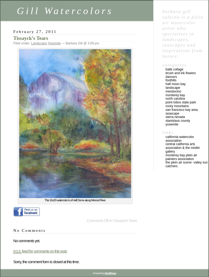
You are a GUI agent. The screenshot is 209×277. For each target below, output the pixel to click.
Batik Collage (174, 69)
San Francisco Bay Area (182, 110)
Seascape (172, 113)
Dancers (171, 77)
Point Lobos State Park (181, 102)
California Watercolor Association (180, 138)
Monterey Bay (175, 95)
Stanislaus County (178, 121)
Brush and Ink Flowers (181, 73)
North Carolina (175, 98)
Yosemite (54, 43)
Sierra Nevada (175, 117)
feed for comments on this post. (40, 251)
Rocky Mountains (177, 106)
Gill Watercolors (65, 10)
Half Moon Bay (176, 84)
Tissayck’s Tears (30, 38)
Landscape (39, 43)
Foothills (171, 80)
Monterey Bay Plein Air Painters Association (181, 157)
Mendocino (173, 91)
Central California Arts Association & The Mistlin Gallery (183, 147)
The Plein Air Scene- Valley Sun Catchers (187, 164)
